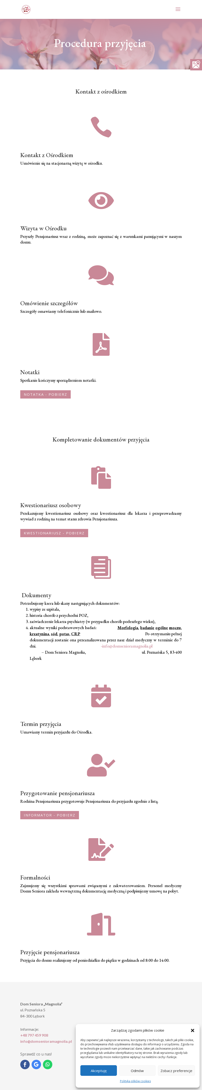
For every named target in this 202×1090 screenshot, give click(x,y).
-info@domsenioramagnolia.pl (127, 646)
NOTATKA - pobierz (45, 394)
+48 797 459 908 (34, 1035)
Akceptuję (99, 1070)
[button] (192, 1030)
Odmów (137, 1070)
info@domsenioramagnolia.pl (46, 1041)
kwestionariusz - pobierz (54, 533)
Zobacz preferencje (176, 1070)
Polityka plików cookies (135, 1081)
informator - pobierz (49, 815)
